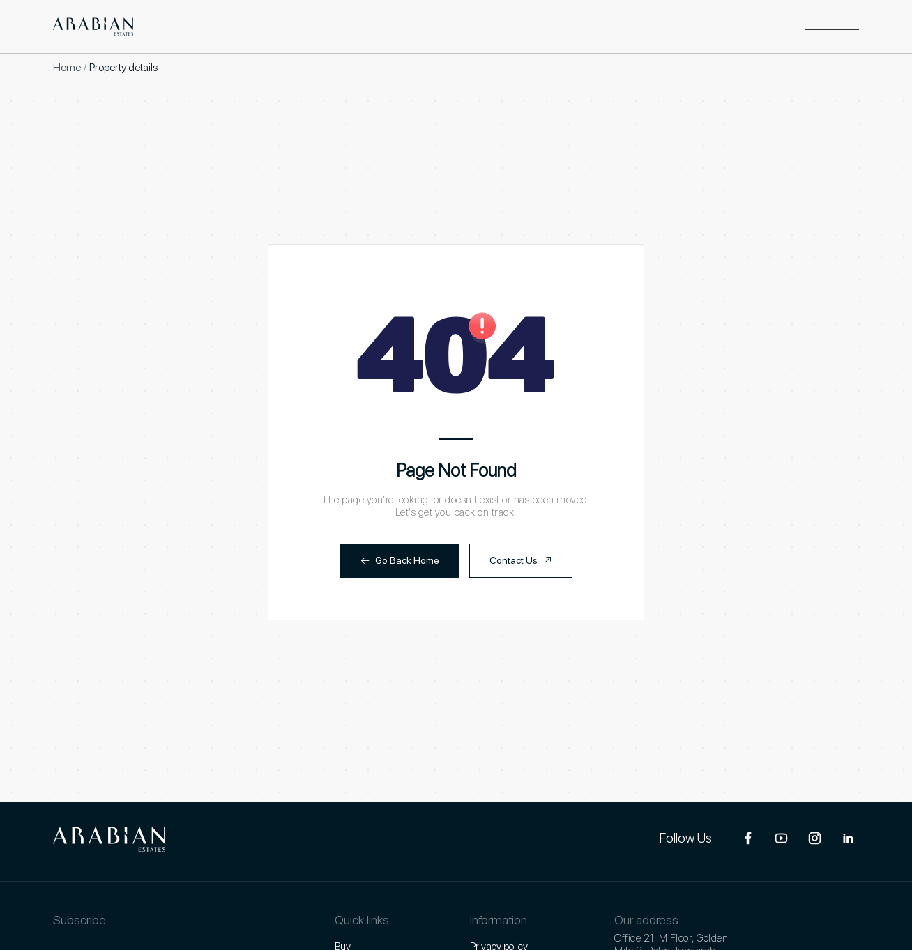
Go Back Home (399, 560)
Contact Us (520, 560)
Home (67, 67)
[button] (832, 26)
